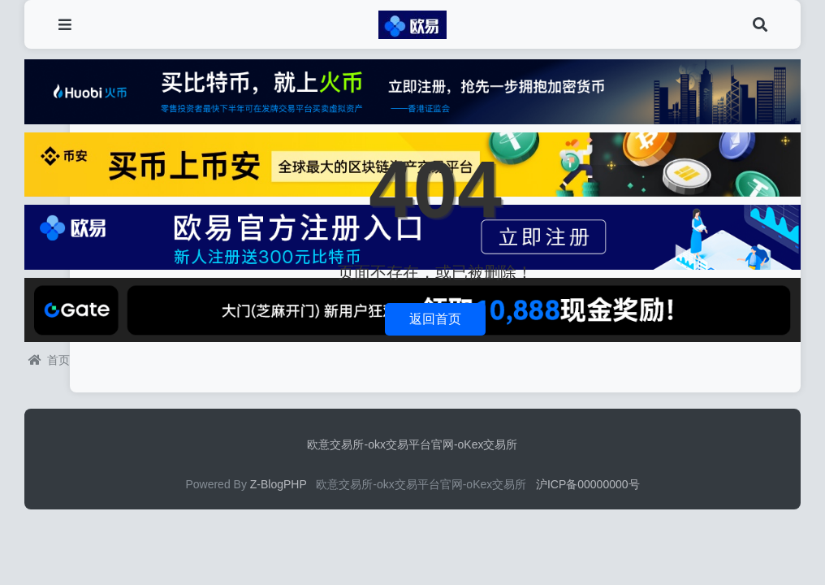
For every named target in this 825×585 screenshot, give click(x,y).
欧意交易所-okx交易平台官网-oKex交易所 (412, 444)
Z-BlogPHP (278, 484)
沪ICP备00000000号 (588, 484)
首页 (49, 359)
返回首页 (435, 319)
